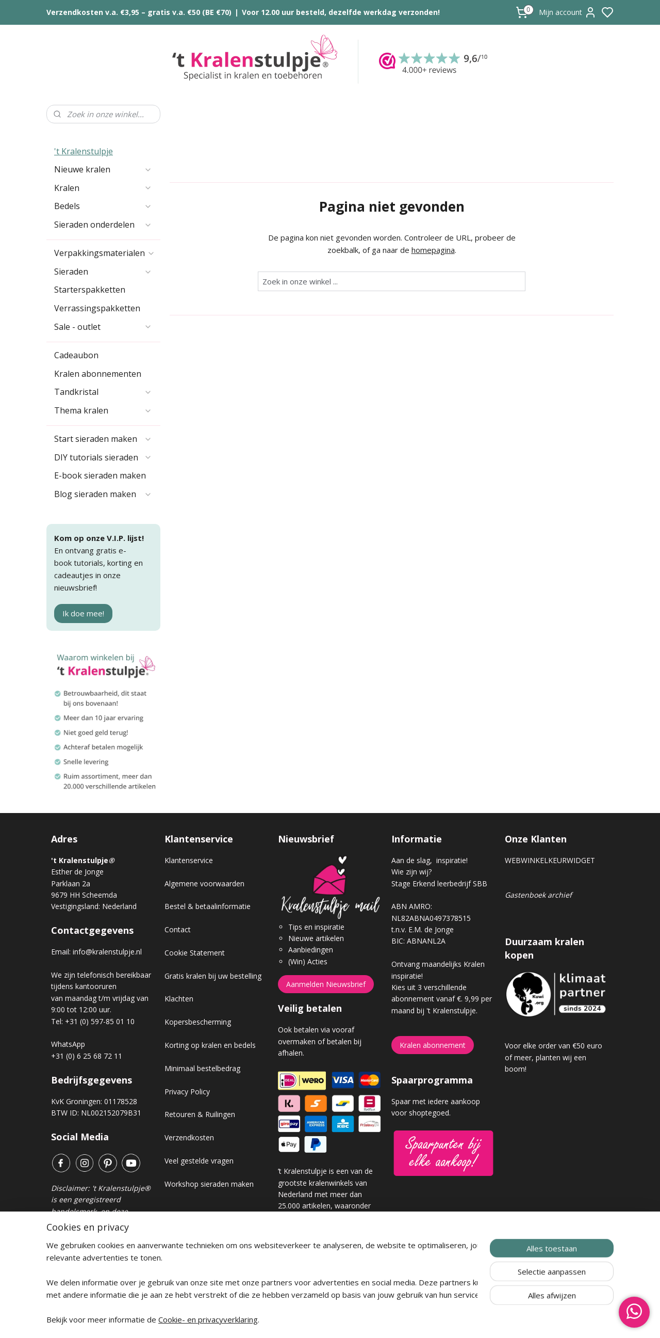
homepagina (433, 250)
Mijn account (568, 12)
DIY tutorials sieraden (103, 457)
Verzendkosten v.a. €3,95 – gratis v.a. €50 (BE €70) (139, 12)
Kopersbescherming (197, 1022)
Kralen (103, 188)
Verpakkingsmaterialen (104, 253)
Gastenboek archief (538, 895)
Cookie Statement (194, 953)
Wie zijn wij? (411, 872)
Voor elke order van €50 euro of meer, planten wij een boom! (553, 1057)
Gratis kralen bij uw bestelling (212, 976)
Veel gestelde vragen (199, 1161)
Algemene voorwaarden (204, 883)
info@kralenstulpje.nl (107, 952)
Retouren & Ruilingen (199, 1114)
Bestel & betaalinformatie (207, 906)
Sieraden (103, 271)
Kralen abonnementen (97, 373)
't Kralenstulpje (83, 151)
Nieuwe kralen (103, 169)
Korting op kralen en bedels (210, 1045)
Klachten (178, 999)
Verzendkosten (189, 1137)
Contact (177, 929)
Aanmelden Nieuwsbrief (326, 984)
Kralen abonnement (433, 1045)
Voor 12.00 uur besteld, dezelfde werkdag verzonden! (341, 12)
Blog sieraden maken (103, 494)
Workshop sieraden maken (209, 1184)
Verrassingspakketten (97, 308)
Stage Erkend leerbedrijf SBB (439, 883)
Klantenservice (188, 860)
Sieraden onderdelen (103, 224)
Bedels (103, 206)
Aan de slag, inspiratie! (429, 860)
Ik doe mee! (83, 613)
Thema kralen (103, 410)
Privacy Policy (187, 1091)
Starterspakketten (89, 289)
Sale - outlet (103, 326)
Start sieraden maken (103, 438)
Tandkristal (103, 391)
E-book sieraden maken (100, 475)
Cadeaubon (76, 355)
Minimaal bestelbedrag (202, 1068)
